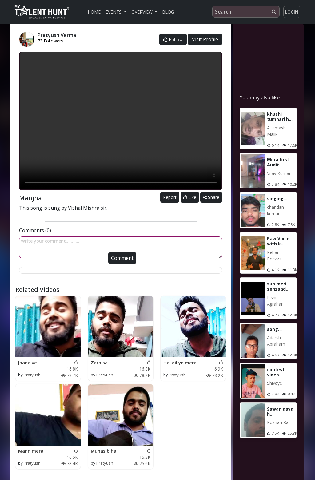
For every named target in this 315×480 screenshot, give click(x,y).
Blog (168, 12)
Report (170, 197)
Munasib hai (104, 451)
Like (189, 197)
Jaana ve (27, 362)
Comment (122, 258)
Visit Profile (205, 39)
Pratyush (32, 375)
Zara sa (99, 362)
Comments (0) (35, 230)
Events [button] (114, 12)
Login (291, 12)
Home (94, 12)
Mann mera (30, 451)
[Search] (246, 12)
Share (211, 197)
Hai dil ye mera (180, 362)
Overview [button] (142, 12)
